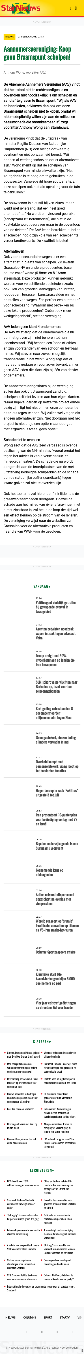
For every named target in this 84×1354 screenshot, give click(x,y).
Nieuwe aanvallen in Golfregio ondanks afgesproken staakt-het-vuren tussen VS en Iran (23, 1097)
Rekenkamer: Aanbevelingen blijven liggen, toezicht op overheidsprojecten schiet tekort (59, 1112)
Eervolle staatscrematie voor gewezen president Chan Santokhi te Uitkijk (60, 1204)
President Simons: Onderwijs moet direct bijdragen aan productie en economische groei (60, 1067)
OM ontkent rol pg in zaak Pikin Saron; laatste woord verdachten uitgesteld (59, 1142)
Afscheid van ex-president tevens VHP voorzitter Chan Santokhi (23, 1247)
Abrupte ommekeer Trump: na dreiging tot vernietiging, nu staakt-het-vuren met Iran (58, 1127)
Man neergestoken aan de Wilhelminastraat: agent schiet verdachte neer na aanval (22, 1067)
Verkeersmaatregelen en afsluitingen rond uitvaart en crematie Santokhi (21, 1264)
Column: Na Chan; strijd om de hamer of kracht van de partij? (59, 1277)
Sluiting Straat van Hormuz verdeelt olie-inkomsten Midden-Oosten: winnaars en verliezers (59, 1249)
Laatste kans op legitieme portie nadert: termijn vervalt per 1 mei (60, 1081)
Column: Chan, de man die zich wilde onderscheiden (21, 1141)
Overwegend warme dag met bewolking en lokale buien (57, 1262)
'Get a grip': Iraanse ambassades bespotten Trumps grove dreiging (23, 1217)
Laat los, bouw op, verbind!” (20, 1109)
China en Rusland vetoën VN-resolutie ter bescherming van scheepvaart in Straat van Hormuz (58, 1186)
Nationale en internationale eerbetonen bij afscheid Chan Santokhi (58, 1219)
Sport (48, 1317)
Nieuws (10, 1317)
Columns (29, 1317)
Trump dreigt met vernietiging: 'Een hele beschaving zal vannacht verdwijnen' (60, 1234)
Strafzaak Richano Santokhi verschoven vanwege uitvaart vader (21, 1204)
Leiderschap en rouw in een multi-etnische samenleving (23, 1232)
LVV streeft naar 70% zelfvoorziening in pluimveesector (23, 1183)
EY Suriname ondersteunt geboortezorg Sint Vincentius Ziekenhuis (58, 1097)
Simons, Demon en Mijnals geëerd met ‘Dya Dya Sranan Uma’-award (23, 1054)
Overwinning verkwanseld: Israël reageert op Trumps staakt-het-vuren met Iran (22, 1082)
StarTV (65, 1317)
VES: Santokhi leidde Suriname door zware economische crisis (22, 1277)
